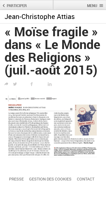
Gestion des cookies (50, 179)
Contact (85, 179)
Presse (16, 179)
